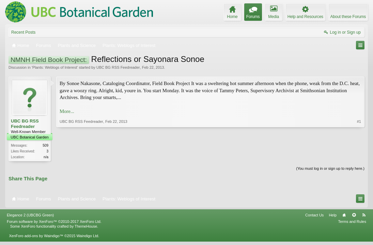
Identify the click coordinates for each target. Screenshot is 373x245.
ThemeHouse (86, 226)
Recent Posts (23, 32)
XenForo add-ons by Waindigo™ (36, 236)
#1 (359, 121)
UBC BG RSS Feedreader (118, 67)
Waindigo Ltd (87, 236)
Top (354, 215)
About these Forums (348, 16)
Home (344, 215)
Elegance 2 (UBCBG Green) (30, 215)
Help (333, 215)
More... (67, 111)
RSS (363, 215)
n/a (46, 157)
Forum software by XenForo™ (54, 221)
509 (45, 145)
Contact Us (314, 215)
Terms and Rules (352, 221)
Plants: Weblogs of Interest (54, 67)
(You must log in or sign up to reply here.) (330, 168)
